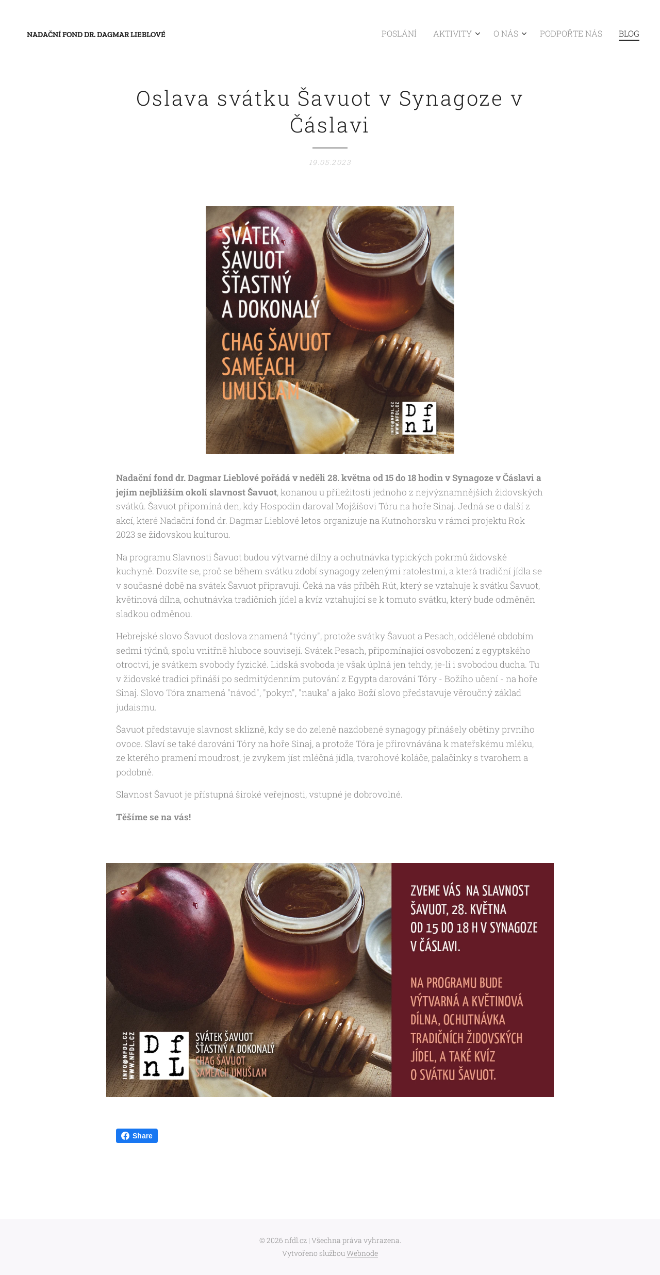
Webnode (362, 1253)
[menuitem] (421, 33)
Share (137, 1136)
